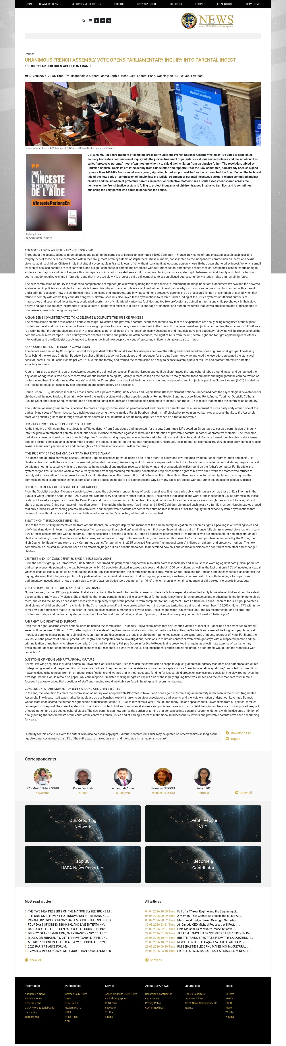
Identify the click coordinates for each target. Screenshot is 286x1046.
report (233, 741)
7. (66, 940)
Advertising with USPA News (121, 996)
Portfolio (203, 795)
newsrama (42, 795)
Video (228, 1009)
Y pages (229, 1019)
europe (82, 795)
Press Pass (71, 1019)
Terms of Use (32, 1019)
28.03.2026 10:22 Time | (196, 944)
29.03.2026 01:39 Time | (199, 935)
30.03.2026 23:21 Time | (192, 927)
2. (67, 918)
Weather (230, 1014)
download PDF (239, 735)
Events (189, 1009)
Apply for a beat (194, 1000)
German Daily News (76, 996)
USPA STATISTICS (147, 4)
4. (65, 927)
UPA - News (71, 1005)
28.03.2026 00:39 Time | (197, 948)
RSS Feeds (111, 1005)
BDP (67, 1023)
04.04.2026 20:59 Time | (191, 913)
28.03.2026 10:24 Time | (199, 940)
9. (46, 948)
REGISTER (176, 4)
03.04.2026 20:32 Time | (191, 922)
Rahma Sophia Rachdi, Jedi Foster (122, 78)
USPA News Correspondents (201, 1005)
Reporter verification (86, 4)
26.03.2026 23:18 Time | (198, 953)
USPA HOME (253, 4)
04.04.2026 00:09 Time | (193, 918)
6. (67, 935)
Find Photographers (116, 1000)
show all (243, 795)
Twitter (109, 1014)
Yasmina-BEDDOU (163, 795)
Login (199, 4)
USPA (68, 1000)
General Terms (33, 1005)
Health (229, 1000)
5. (66, 931)
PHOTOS (119, 4)
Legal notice (152, 1000)
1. (68, 913)
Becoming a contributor (158, 996)
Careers (229, 996)
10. (69, 953)
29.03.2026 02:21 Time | (190, 931)
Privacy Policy (153, 1005)
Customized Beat (155, 1009)
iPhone (109, 1019)
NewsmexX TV (73, 1009)
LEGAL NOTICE (224, 4)
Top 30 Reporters (195, 996)
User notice (31, 1014)
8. (66, 944)
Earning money (33, 1000)
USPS (228, 1005)
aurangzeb (123, 795)
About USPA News (35, 996)
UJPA (68, 1014)
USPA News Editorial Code (39, 1009)
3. (69, 922)
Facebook (110, 1009)
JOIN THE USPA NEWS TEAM (42, 4)
